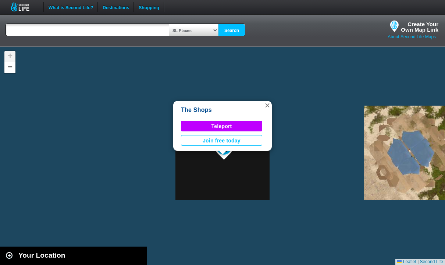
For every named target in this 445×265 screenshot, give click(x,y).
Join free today (222, 141)
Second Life (24, 7)
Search (231, 30)
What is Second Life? (71, 7)
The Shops (196, 110)
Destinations (116, 7)
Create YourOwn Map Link (419, 27)
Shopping (149, 7)
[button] (267, 105)
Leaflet (406, 261)
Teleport (221, 126)
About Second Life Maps (412, 36)
